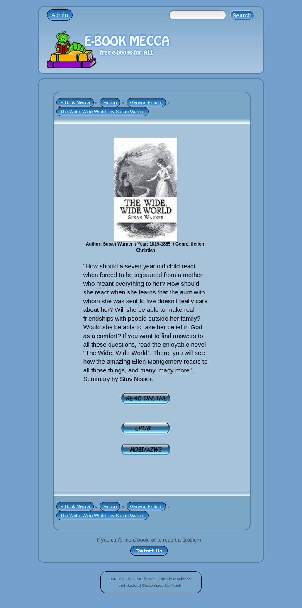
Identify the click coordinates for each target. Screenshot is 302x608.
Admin (59, 15)
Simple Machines (175, 578)
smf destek (129, 585)
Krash (175, 585)
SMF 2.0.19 (120, 578)
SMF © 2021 (145, 578)
